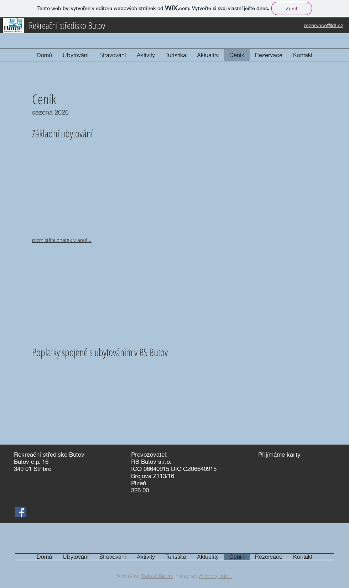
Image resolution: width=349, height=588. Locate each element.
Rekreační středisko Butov (67, 25)
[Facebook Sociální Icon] (20, 512)
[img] (263, 464)
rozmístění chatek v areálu (62, 240)
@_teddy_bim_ (215, 576)
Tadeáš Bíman (157, 576)
